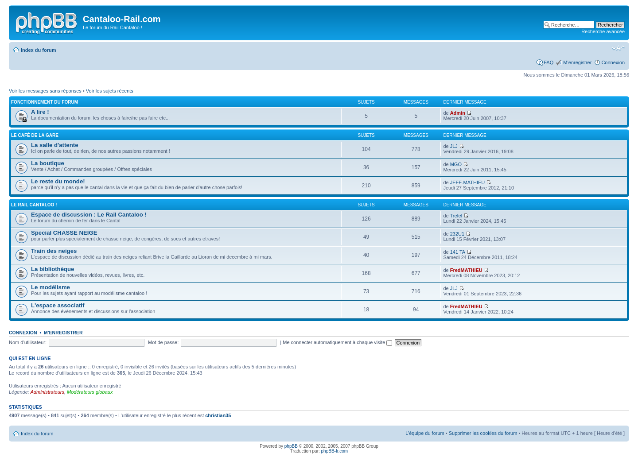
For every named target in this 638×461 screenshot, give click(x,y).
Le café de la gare (34, 135)
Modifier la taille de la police (618, 48)
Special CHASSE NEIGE (64, 232)
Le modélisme (50, 287)
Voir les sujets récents (109, 90)
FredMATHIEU (466, 270)
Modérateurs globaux (90, 392)
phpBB (291, 446)
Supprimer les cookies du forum (483, 433)
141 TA (457, 252)
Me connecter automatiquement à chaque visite (337, 342)
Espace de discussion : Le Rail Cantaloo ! (89, 214)
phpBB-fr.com (334, 451)
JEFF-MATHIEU (467, 182)
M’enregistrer (577, 62)
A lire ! (40, 111)
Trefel (456, 215)
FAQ (548, 62)
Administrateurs (47, 392)
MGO (456, 164)
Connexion (613, 62)
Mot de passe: (163, 342)
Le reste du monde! (58, 181)
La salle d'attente (54, 145)
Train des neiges (54, 251)
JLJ (454, 146)
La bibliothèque (52, 269)
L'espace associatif (57, 305)
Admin (457, 113)
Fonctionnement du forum (44, 102)
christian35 (218, 415)
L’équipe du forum (424, 433)
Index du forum (38, 50)
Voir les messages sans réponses (45, 90)
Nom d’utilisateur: (28, 342)
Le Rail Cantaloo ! (34, 204)
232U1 (457, 233)
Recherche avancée (603, 31)
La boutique (47, 163)
